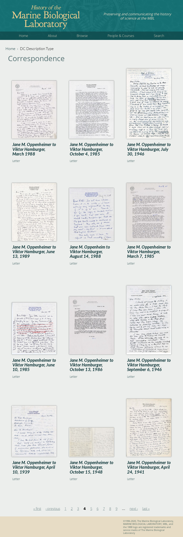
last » (146, 508)
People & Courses (121, 35)
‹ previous (53, 508)
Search (159, 35)
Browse (82, 35)
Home (23, 35)
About (52, 35)
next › (134, 508)
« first (37, 508)
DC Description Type (37, 48)
